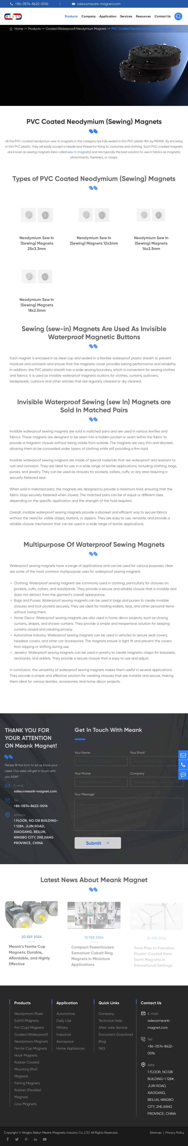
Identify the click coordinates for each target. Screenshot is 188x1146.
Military (62, 1027)
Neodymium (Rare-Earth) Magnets (29, 1017)
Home (19, 28)
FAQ (102, 1048)
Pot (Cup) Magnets (29, 1027)
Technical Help (110, 1020)
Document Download (116, 1034)
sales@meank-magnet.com (98, 4)
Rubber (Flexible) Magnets (27, 1093)
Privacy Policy (174, 1132)
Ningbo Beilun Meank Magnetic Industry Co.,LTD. (55, 1132)
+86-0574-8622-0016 (31, 4)
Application (107, 16)
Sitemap (156, 1132)
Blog (102, 1041)
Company (88, 16)
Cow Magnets (25, 1104)
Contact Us (163, 16)
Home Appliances (70, 1048)
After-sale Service (113, 1027)
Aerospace (65, 1041)
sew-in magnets (79, 152)
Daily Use (63, 1020)
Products (71, 16)
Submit (99, 843)
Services (126, 16)
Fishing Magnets (27, 1083)
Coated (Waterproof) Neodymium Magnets (76, 28)
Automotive (65, 1014)
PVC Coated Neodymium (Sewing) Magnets (142, 28)
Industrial (63, 1034)
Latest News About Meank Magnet (94, 880)
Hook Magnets (25, 1055)
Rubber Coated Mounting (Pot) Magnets (26, 1069)
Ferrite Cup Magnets (30, 1048)
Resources (143, 16)
